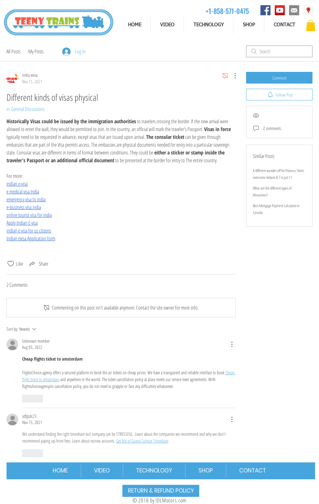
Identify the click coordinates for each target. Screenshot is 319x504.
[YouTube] (280, 10)
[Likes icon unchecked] (11, 264)
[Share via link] (38, 264)
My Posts (36, 51)
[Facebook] (265, 10)
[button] (310, 25)
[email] (294, 10)
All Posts (14, 51)
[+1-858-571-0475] (227, 11)
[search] (279, 51)
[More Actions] (232, 76)
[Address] (308, 10)
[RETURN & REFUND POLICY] (160, 491)
